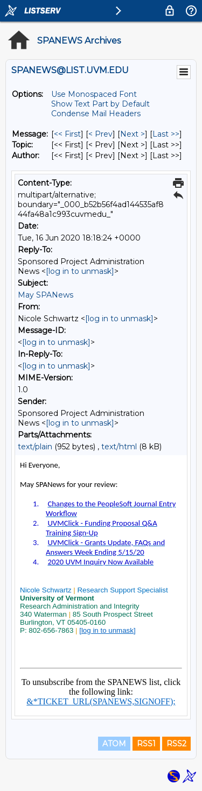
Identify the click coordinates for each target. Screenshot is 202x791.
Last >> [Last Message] (165, 134)
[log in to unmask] (80, 271)
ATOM (114, 743)
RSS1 (146, 743)
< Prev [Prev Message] (100, 134)
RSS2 (176, 743)
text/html (119, 446)
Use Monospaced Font (94, 94)
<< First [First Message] (67, 134)
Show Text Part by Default (100, 104)
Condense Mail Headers (96, 113)
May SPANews (45, 295)
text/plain (35, 446)
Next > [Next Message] (132, 134)
